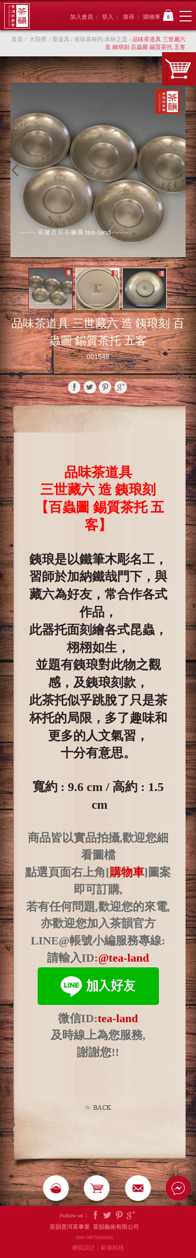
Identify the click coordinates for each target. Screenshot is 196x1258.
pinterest (105, 387)
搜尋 (128, 17)
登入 (107, 17)
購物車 (158, 15)
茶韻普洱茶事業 (17, 16)
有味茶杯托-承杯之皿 (101, 39)
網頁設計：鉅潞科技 (98, 1247)
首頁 (17, 39)
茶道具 (61, 39)
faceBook (74, 387)
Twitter (107, 1215)
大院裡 (38, 39)
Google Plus (131, 1215)
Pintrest (119, 1215)
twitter (90, 387)
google (120, 387)
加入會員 (81, 17)
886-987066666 (98, 1237)
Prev (17, 169)
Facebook (95, 1215)
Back (98, 1108)
